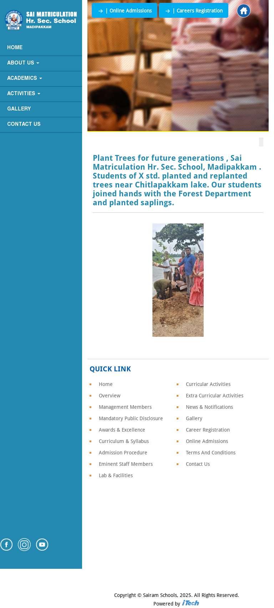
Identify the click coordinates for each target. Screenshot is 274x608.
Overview (109, 395)
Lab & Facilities (116, 475)
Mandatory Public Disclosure (131, 418)
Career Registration (208, 430)
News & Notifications (209, 407)
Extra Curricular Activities (214, 395)
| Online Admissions (124, 11)
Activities (23, 94)
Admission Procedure (123, 452)
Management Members (125, 407)
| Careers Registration (193, 11)
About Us (23, 63)
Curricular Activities (208, 384)
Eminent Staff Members (126, 464)
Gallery (19, 109)
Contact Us (24, 124)
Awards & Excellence (122, 430)
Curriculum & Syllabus (124, 441)
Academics (24, 78)
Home (14, 48)
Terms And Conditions (210, 452)
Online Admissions (207, 441)
